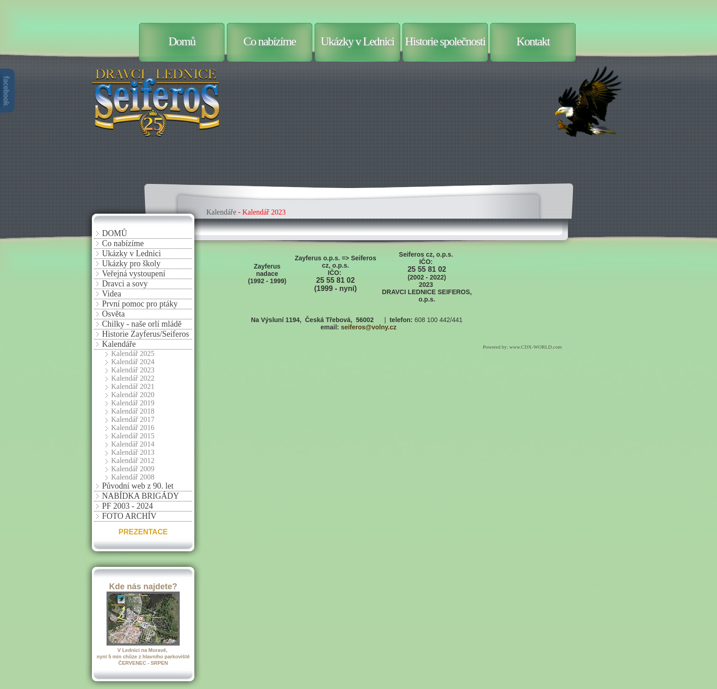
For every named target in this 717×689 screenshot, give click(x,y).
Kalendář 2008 (133, 477)
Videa (111, 293)
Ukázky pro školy (131, 263)
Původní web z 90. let (137, 485)
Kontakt (533, 41)
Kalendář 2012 (133, 460)
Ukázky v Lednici (357, 41)
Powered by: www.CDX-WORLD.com (523, 347)
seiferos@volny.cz (368, 327)
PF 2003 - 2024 (127, 506)
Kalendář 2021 (133, 386)
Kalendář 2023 (133, 370)
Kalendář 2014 (133, 444)
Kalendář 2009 (133, 469)
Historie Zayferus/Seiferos (145, 334)
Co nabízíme (269, 41)
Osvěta (113, 313)
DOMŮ (114, 233)
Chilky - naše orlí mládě (142, 323)
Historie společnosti (445, 41)
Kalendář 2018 (133, 411)
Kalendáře (119, 344)
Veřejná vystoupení (133, 273)
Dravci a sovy (125, 283)
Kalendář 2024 (133, 362)
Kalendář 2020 (133, 394)
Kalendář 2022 (133, 378)
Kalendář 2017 (133, 419)
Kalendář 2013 (133, 452)
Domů (181, 41)
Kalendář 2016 (133, 427)
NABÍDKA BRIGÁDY (140, 496)
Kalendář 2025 (133, 353)
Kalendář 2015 (133, 436)
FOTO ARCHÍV (129, 516)
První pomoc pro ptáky (139, 303)
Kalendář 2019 (133, 403)
